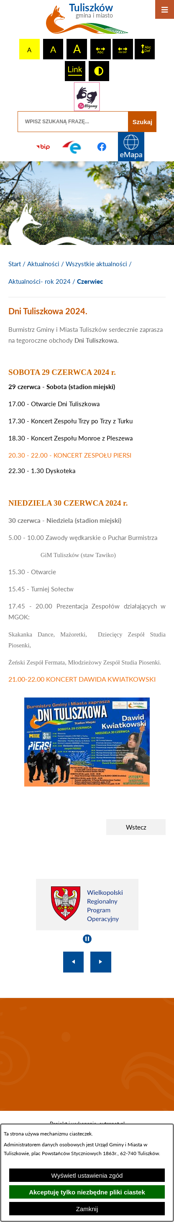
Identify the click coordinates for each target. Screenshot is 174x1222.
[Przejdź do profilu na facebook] (101, 146)
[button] (87, 784)
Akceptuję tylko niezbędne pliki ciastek (87, 1192)
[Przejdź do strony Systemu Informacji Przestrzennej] (131, 146)
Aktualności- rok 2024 (39, 281)
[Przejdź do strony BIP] (43, 146)
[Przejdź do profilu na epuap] (72, 146)
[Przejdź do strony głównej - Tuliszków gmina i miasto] (87, 21)
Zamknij (87, 1208)
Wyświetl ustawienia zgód (87, 1175)
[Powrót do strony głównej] (14, 264)
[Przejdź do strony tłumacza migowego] (87, 96)
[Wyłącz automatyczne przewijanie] (87, 938)
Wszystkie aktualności (96, 263)
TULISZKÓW (87, 1054)
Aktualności (43, 263)
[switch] (100, 49)
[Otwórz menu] (164, 9)
